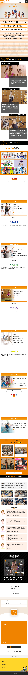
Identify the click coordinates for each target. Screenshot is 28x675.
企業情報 (3, 661)
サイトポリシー (4, 664)
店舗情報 (7, 600)
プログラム (7, 603)
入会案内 (20, 605)
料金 (20, 603)
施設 (20, 600)
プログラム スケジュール (20, 2)
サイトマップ (3, 669)
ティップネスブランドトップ (14, 656)
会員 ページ (23, 2)
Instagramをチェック (16, 472)
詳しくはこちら (16, 217)
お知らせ (7, 605)
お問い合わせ (3, 667)
